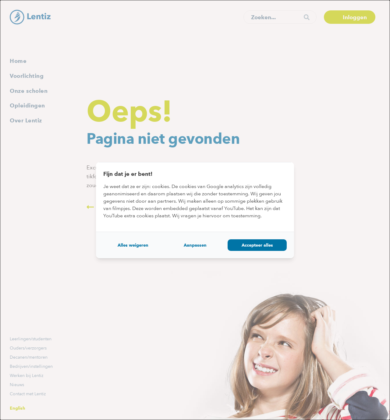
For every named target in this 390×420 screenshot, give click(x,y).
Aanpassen (195, 245)
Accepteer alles (257, 245)
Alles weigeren (133, 245)
